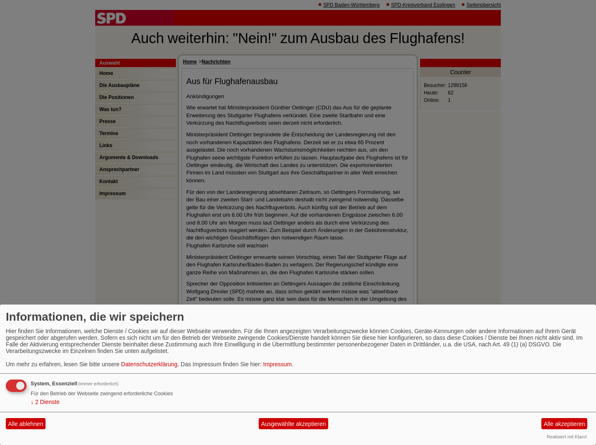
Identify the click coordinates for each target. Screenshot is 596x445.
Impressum (277, 364)
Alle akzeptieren (564, 424)
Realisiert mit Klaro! (567, 436)
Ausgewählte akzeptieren (293, 424)
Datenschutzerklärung (149, 364)
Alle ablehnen (25, 424)
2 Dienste (45, 402)
